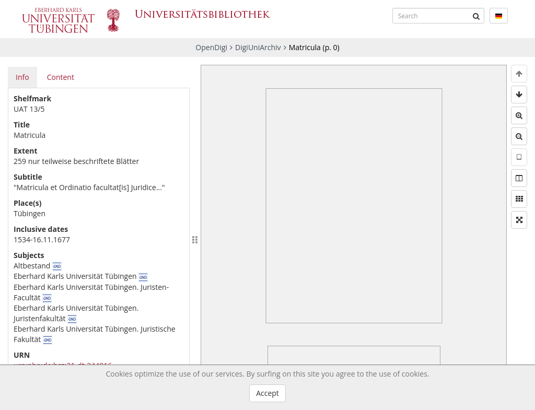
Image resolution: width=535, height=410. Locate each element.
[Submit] (476, 16)
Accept (267, 393)
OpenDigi (211, 47)
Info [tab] (22, 77)
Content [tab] (60, 77)
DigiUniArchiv (258, 47)
